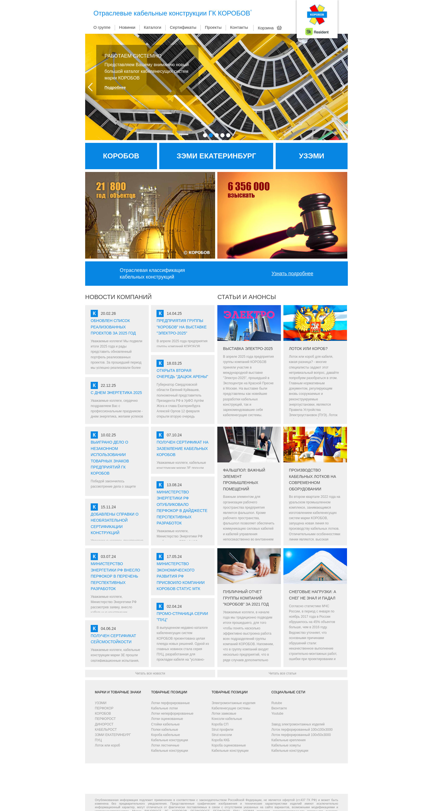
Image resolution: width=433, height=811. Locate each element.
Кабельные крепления (288, 740)
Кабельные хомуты (286, 745)
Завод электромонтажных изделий (298, 724)
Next (342, 87)
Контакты (239, 27)
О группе (102, 27)
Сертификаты (183, 27)
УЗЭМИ (100, 703)
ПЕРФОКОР (104, 708)
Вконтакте (279, 708)
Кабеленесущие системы (231, 708)
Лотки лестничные (165, 745)
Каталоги (152, 27)
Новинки (127, 27)
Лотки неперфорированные (172, 713)
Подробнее (115, 88)
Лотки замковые (224, 713)
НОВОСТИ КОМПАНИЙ (118, 296)
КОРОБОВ (103, 713)
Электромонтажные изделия (233, 703)
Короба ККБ (220, 740)
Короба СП (220, 724)
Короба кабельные (165, 735)
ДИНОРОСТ (104, 724)
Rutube (276, 703)
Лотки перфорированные (170, 703)
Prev (90, 87)
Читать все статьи (282, 673)
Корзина (270, 27)
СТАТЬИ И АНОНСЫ (246, 296)
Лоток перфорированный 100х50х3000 (301, 735)
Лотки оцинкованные (167, 719)
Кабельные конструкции (169, 740)
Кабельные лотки (164, 708)
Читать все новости (150, 673)
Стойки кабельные (165, 724)
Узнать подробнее (292, 273)
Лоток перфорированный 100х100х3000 (302, 730)
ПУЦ (98, 740)
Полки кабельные (164, 730)
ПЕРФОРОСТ (105, 719)
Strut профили (222, 730)
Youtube (277, 713)
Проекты (213, 27)
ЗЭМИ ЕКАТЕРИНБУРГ (113, 735)
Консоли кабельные (227, 719)
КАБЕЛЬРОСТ (106, 730)
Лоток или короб (107, 745)
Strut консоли (222, 735)
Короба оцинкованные (229, 745)
